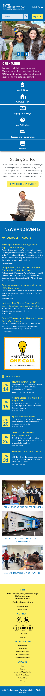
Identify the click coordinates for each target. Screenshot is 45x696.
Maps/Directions (22, 606)
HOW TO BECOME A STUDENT (22, 184)
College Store (22, 678)
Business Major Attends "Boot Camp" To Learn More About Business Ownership (21, 304)
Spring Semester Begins (23, 416)
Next (27, 54)
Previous (18, 54)
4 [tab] (28, 58)
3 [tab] (24, 58)
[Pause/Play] (22, 54)
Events (22, 669)
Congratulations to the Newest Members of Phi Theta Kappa (21, 286)
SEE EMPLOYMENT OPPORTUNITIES (22, 572)
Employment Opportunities (22, 672)
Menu (37, 7)
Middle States (22, 646)
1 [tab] (17, 58)
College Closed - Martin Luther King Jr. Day (27, 399)
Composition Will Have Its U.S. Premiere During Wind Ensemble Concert (21, 269)
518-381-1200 (22, 634)
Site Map (22, 692)
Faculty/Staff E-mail (22, 652)
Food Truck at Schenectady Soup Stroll (27, 453)
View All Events (11, 376)
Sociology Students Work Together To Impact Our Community (19, 246)
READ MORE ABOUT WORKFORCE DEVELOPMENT (22, 540)
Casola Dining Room (22, 675)
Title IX (38, 690)
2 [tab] (21, 58)
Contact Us (22, 637)
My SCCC (37, 16)
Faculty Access (22, 649)
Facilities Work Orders (22, 658)
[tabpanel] (22, 51)
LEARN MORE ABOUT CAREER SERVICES (23, 507)
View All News (16, 238)
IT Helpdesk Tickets (22, 655)
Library (22, 681)
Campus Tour (22, 609)
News (22, 666)
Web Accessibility (26, 690)
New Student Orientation (24, 381)
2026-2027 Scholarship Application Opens (23, 434)
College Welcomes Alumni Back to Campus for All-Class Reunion (22, 320)
